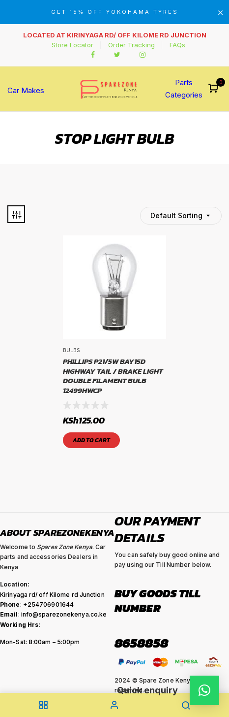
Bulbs (71, 350)
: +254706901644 (37, 604)
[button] (214, 89)
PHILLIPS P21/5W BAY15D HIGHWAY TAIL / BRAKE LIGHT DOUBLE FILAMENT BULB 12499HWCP (113, 376)
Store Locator (72, 45)
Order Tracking (131, 45)
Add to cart (91, 440)
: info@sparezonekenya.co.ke (53, 614)
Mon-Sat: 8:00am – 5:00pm (40, 642)
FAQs (177, 45)
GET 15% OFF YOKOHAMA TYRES (114, 11)
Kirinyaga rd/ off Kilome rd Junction (52, 594)
